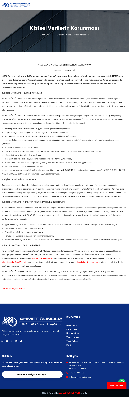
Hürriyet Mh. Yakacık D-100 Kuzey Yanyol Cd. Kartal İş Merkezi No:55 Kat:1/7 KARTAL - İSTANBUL (96, 366)
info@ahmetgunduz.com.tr (88, 262)
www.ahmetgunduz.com (42, 258)
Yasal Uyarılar (57, 34)
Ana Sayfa (44, 34)
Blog (68, 345)
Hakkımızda (71, 325)
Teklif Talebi (72, 341)
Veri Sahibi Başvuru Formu (13, 288)
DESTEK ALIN (116, 385)
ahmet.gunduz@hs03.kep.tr (14, 262)
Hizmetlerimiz (72, 333)
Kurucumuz (71, 329)
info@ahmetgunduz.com (80, 377)
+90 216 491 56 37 (77, 373)
